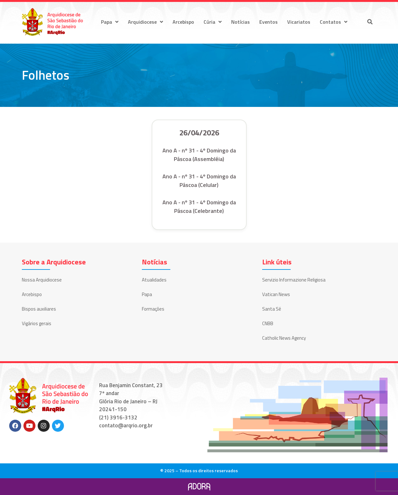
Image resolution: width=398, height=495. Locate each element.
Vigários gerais (36, 323)
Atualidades (154, 279)
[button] (370, 22)
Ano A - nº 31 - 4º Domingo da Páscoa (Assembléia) (199, 154)
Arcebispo (183, 22)
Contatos (333, 22)
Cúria (213, 22)
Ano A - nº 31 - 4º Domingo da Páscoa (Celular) (199, 180)
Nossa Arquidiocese (42, 279)
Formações (153, 308)
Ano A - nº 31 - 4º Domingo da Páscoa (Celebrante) (199, 206)
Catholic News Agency (284, 338)
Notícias (240, 22)
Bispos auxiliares (39, 308)
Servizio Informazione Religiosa (293, 279)
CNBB (267, 323)
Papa (109, 22)
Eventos (268, 22)
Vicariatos (298, 22)
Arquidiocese (145, 22)
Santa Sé (271, 308)
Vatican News (276, 294)
